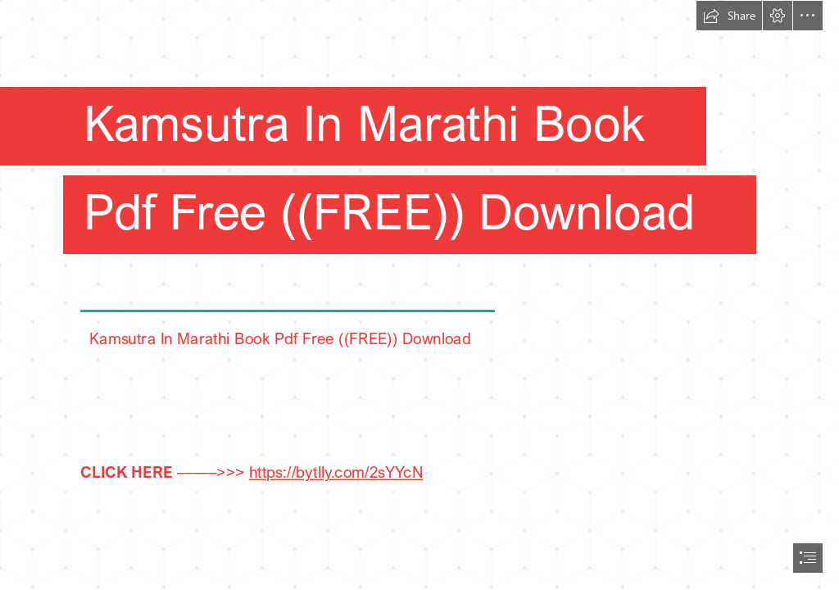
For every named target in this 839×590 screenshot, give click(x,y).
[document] (419, 295)
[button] (729, 15)
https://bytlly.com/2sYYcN (335, 470)
